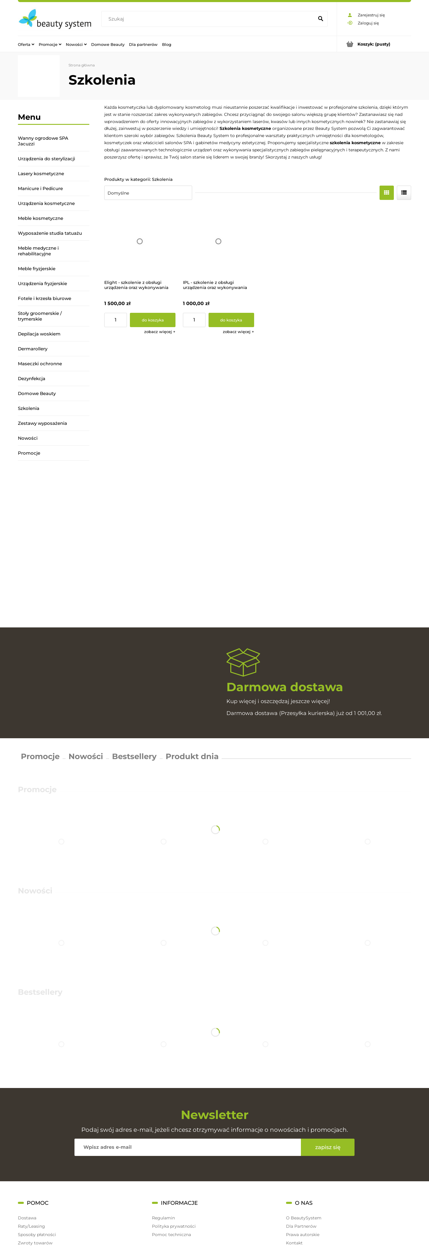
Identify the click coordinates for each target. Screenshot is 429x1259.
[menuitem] (26, 44)
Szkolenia (28, 408)
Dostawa (27, 1218)
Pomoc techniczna (171, 1234)
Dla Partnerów (301, 1226)
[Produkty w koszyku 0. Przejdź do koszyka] (374, 44)
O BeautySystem (303, 1218)
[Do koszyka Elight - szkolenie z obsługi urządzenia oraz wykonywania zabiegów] (152, 320)
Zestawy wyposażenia (42, 423)
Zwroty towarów (35, 1243)
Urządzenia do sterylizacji (46, 158)
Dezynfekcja (31, 378)
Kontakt (294, 1243)
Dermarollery (32, 349)
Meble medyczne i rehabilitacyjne (38, 251)
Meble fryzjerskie (36, 268)
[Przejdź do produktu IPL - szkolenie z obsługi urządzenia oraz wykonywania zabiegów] (218, 241)
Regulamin (163, 1218)
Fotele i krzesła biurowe (44, 298)
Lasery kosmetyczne (41, 173)
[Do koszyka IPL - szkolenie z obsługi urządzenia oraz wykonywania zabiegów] (231, 320)
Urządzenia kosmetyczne (46, 203)
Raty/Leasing (31, 1226)
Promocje (29, 453)
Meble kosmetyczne (40, 218)
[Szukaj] (320, 19)
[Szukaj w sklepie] (209, 19)
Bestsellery (134, 756)
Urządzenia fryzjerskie (42, 283)
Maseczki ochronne (40, 363)
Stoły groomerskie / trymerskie (40, 316)
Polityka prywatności (174, 1226)
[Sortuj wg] (148, 193)
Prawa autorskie (302, 1234)
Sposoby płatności (37, 1234)
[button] (159, 331)
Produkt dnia (192, 756)
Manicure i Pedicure (40, 188)
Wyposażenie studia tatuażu (50, 233)
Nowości (28, 438)
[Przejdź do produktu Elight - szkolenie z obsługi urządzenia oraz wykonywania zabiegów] (139, 241)
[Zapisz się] (328, 1147)
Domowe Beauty (37, 393)
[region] (53, 543)
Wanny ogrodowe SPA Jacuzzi (43, 141)
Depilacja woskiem (39, 334)
